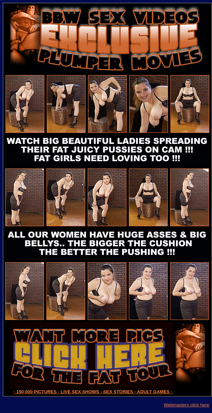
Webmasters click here (186, 404)
